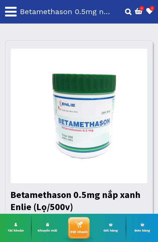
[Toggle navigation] (11, 11)
